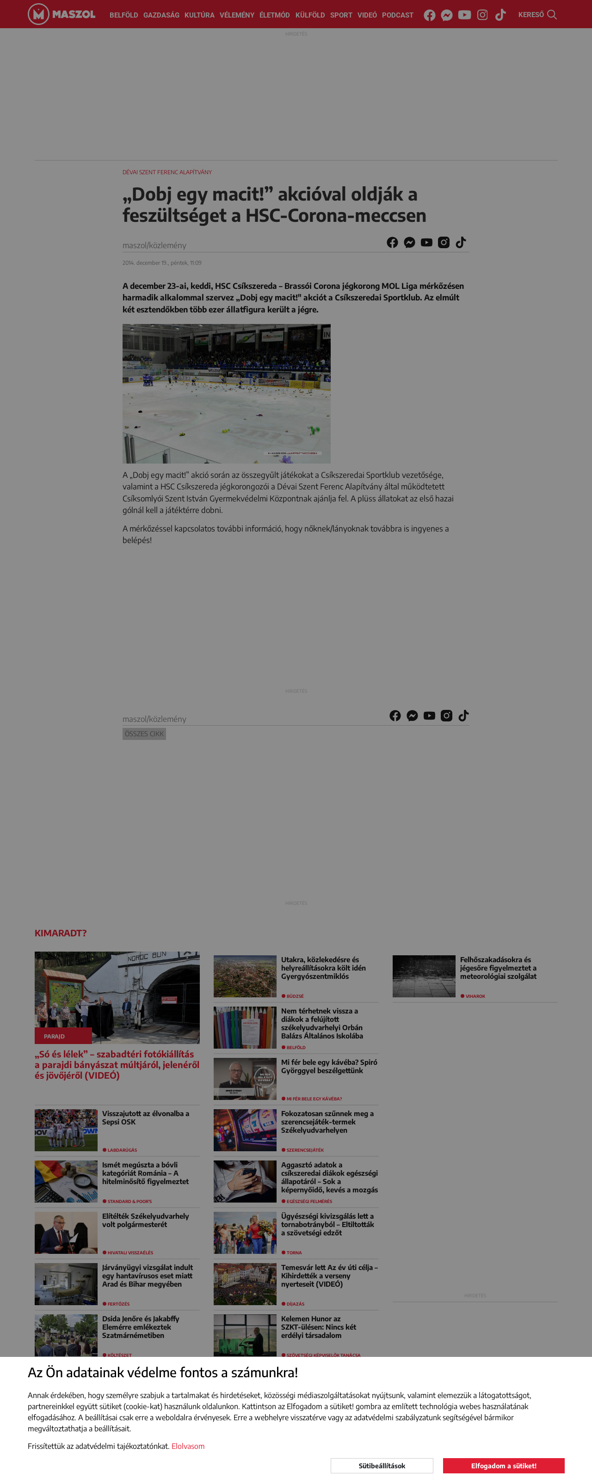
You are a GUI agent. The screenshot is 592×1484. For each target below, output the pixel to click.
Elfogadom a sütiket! (503, 1466)
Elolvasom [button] (188, 1446)
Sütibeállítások (382, 1466)
